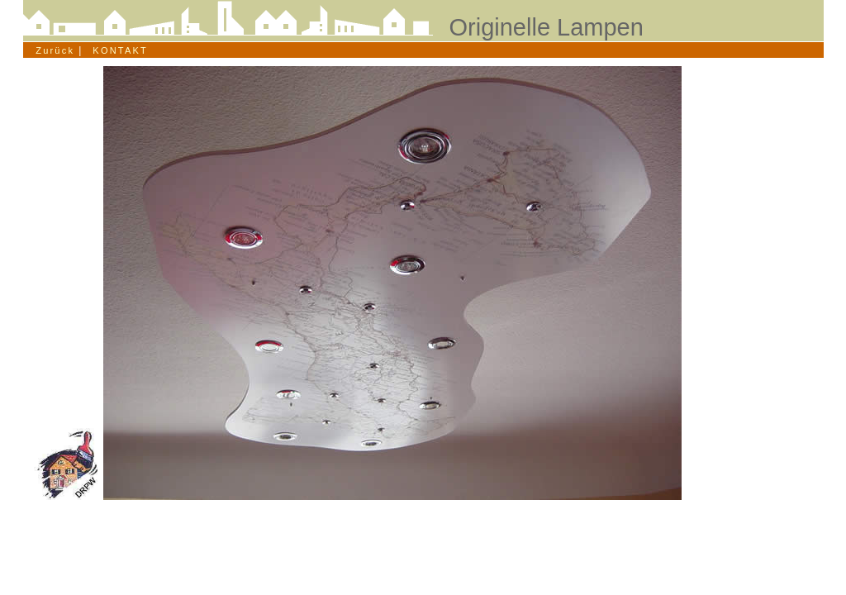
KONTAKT (120, 50)
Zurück (51, 50)
